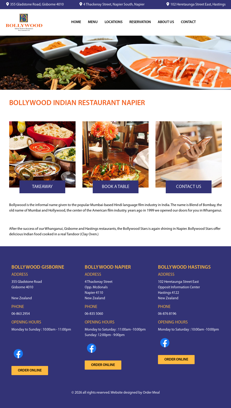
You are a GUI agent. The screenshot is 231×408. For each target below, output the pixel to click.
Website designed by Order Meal (135, 393)
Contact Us (188, 187)
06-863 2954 (20, 314)
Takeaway (42, 187)
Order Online (30, 370)
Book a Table (115, 187)
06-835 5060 (94, 314)
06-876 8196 (167, 314)
